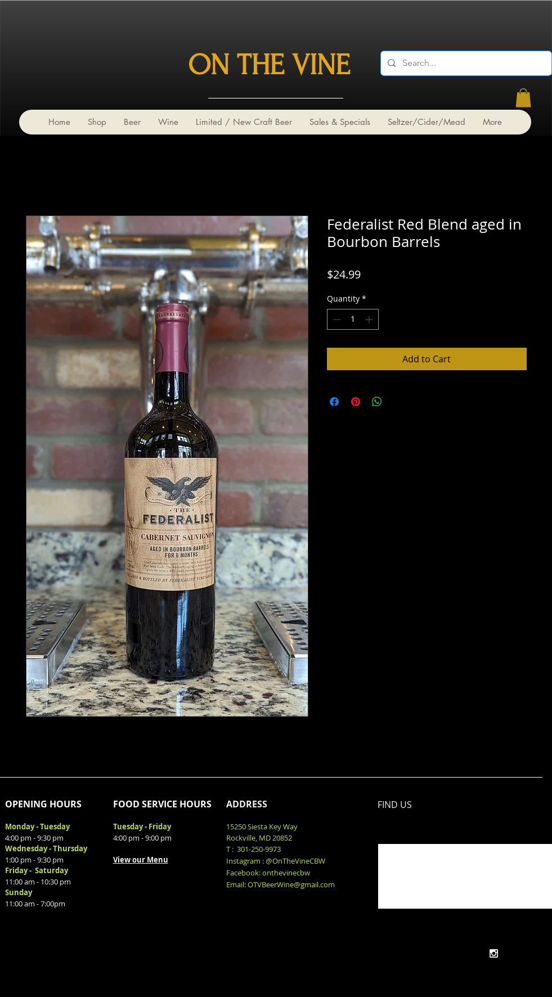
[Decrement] (336, 319)
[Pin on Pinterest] (355, 401)
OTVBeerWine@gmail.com (291, 884)
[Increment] (370, 319)
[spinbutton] (353, 319)
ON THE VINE (269, 65)
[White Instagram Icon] (494, 953)
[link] (523, 97)
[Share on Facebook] (334, 401)
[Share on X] (398, 401)
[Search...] (465, 63)
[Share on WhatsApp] (377, 401)
